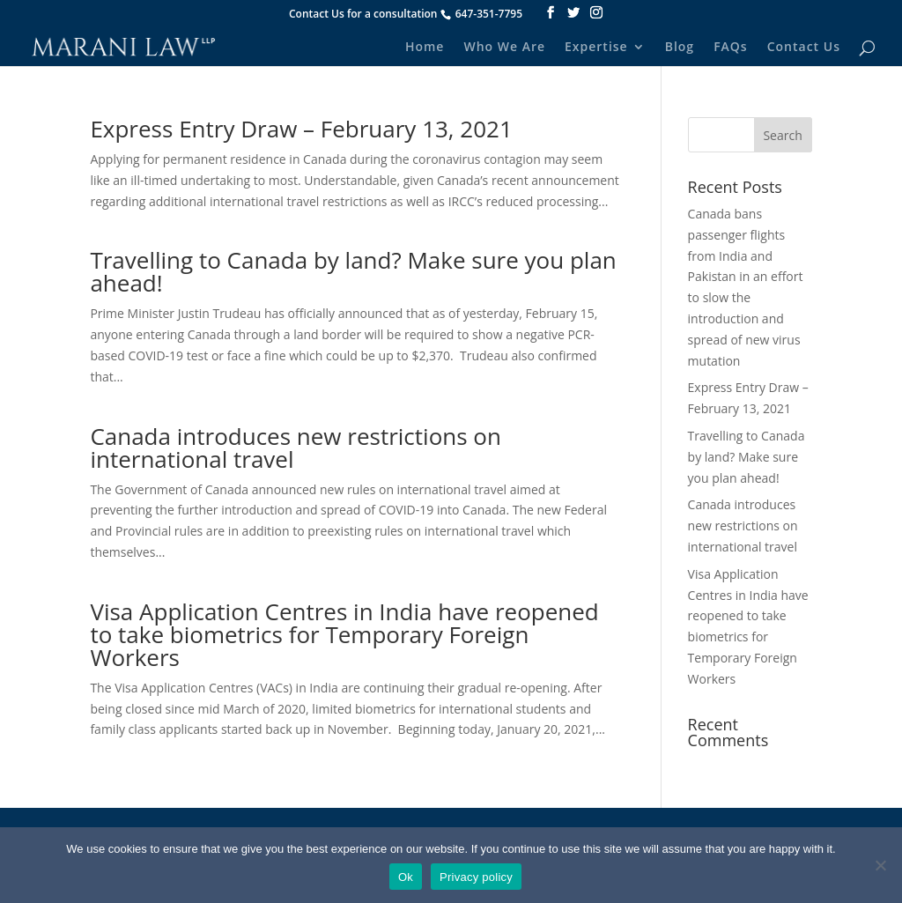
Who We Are (504, 48)
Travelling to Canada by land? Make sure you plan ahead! (353, 271)
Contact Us (803, 48)
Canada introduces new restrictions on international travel (295, 447)
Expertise (596, 48)
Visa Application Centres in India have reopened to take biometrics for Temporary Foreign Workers (344, 634)
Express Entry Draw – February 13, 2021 (301, 128)
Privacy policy (476, 877)
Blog (679, 48)
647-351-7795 (488, 13)
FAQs (730, 48)
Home (425, 48)
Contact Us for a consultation (363, 13)
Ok (405, 877)
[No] (880, 865)
